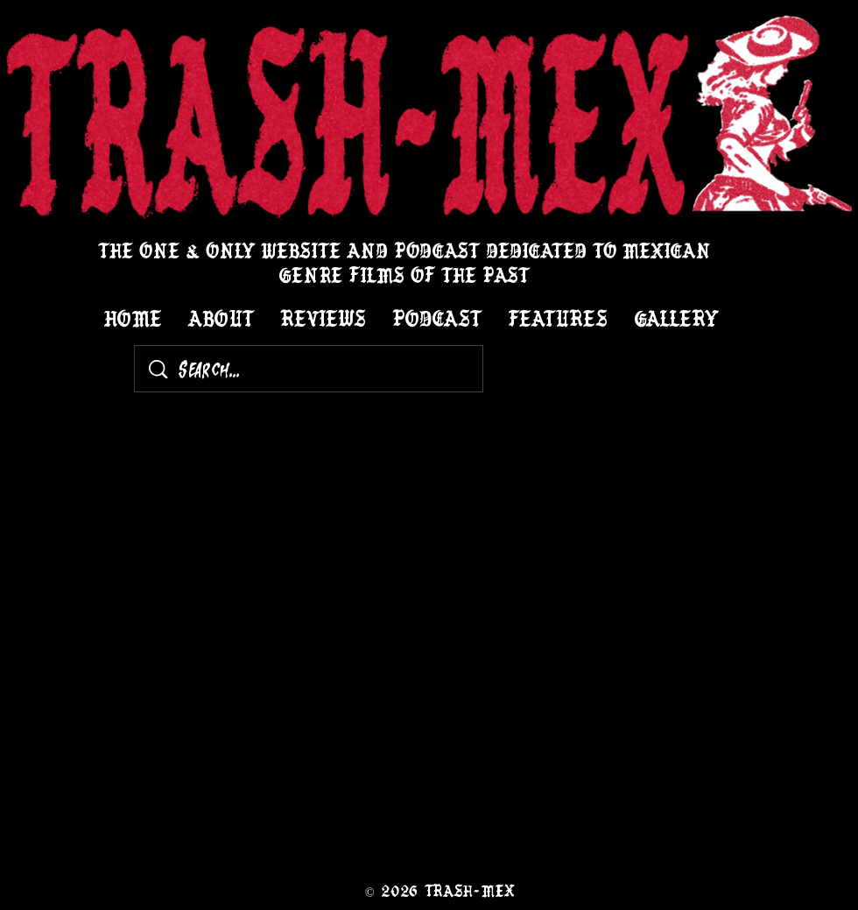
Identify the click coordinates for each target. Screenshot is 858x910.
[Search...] (312, 369)
